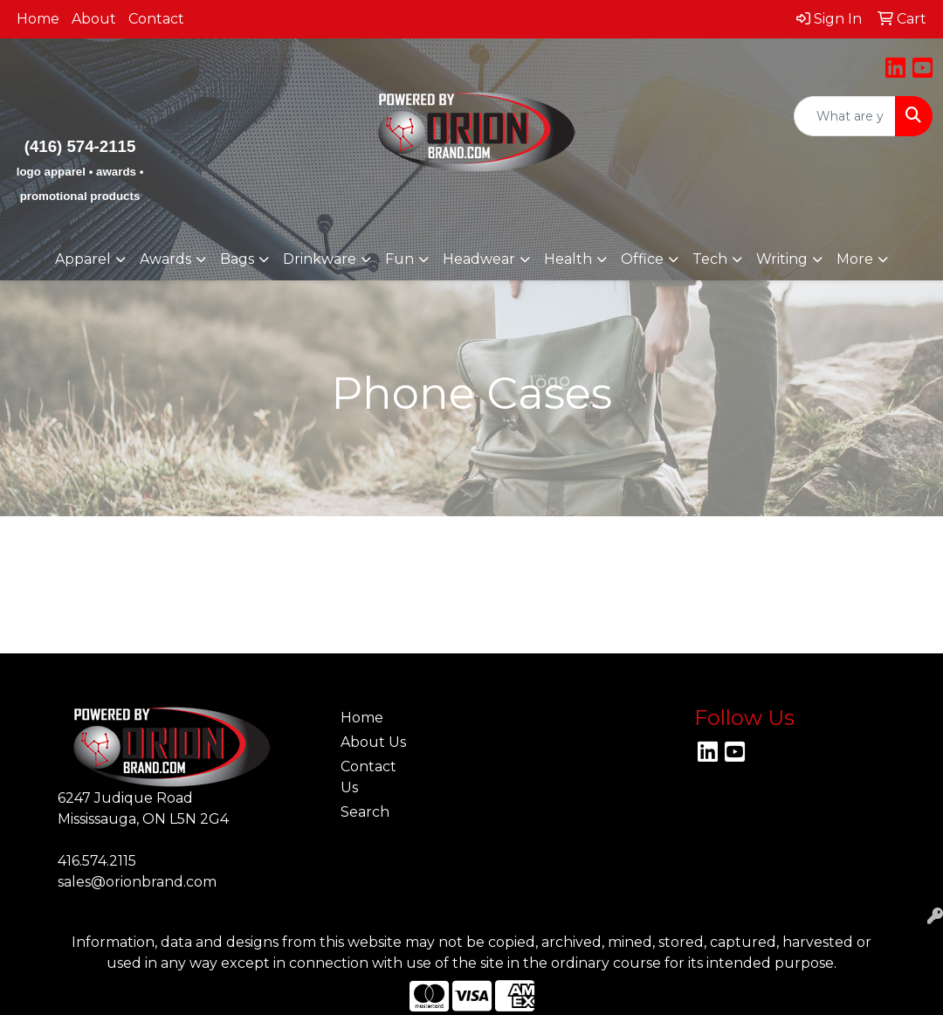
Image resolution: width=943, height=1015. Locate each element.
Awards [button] (165, 259)
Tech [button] (709, 259)
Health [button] (568, 259)
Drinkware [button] (319, 259)
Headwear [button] (479, 259)
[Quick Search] (845, 116)
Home (38, 18)
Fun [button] (399, 259)
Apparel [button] (83, 259)
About (94, 18)
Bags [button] (237, 259)
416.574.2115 (97, 861)
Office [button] (642, 259)
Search (365, 812)
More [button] (854, 259)
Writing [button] (782, 259)
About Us (373, 742)
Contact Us (368, 777)
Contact (156, 18)
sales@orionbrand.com (137, 881)
